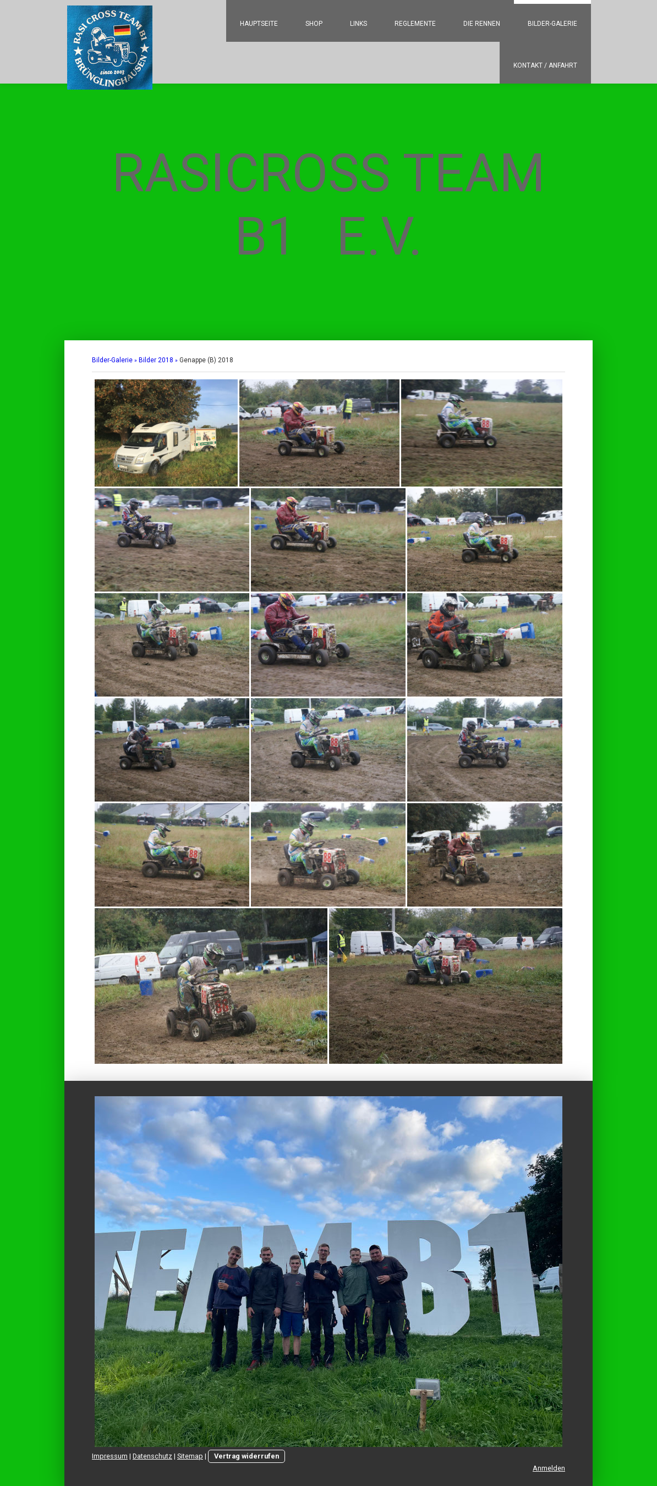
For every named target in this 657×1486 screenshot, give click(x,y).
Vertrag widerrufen (246, 1456)
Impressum (110, 1456)
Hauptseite (259, 23)
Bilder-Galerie (552, 23)
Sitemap (190, 1456)
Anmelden (549, 1468)
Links (358, 23)
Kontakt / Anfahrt (545, 65)
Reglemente (415, 23)
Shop (313, 23)
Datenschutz (152, 1456)
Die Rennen (481, 23)
